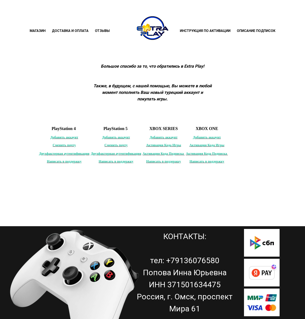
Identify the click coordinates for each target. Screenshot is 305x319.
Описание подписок (256, 31)
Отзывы (102, 31)
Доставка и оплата (70, 31)
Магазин (38, 31)
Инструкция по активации (205, 31)
